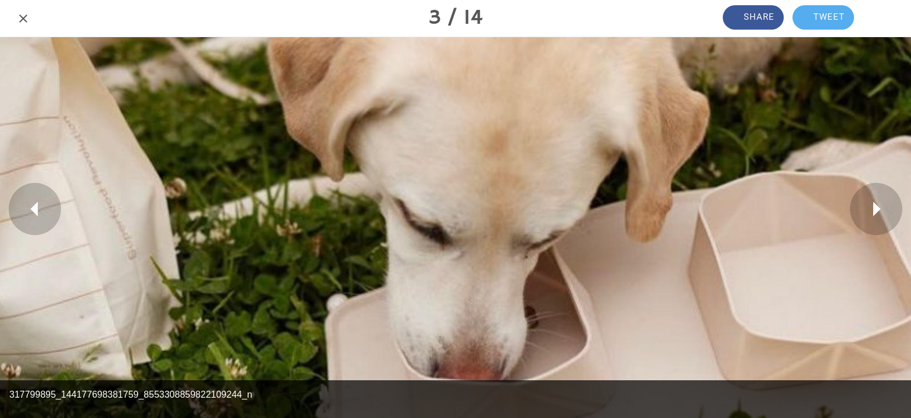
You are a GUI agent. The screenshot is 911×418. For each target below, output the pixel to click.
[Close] (23, 19)
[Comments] (888, 19)
